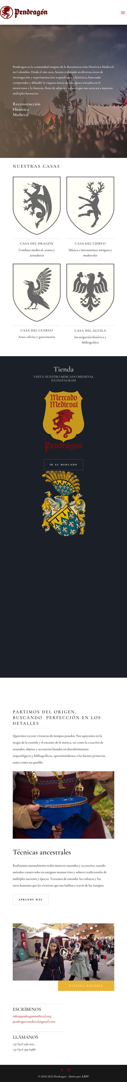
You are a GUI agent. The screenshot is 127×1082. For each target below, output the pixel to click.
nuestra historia (86, 985)
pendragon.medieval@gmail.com (34, 1021)
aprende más (30, 899)
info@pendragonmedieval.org (32, 1016)
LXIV (85, 1076)
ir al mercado (63, 464)
